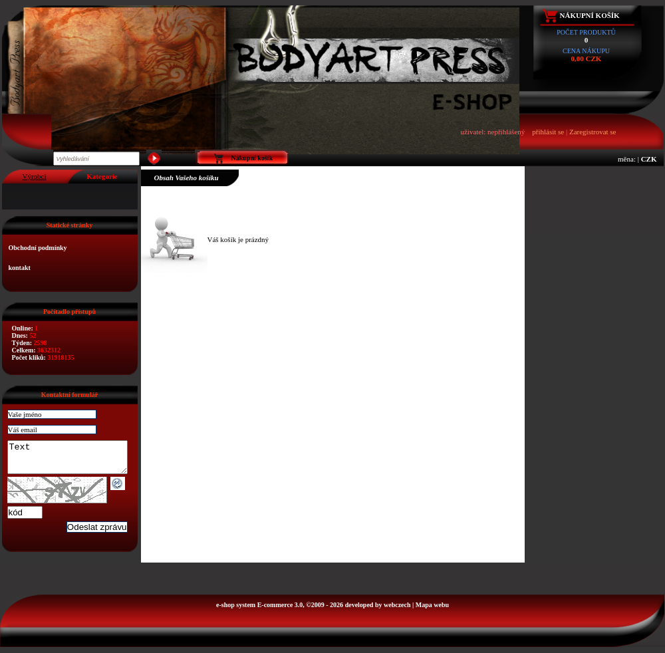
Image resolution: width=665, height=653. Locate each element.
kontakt (20, 267)
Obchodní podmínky (38, 247)
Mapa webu (432, 610)
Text (74, 460)
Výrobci (34, 176)
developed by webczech (378, 610)
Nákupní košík (590, 15)
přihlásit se (548, 132)
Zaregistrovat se (592, 132)
